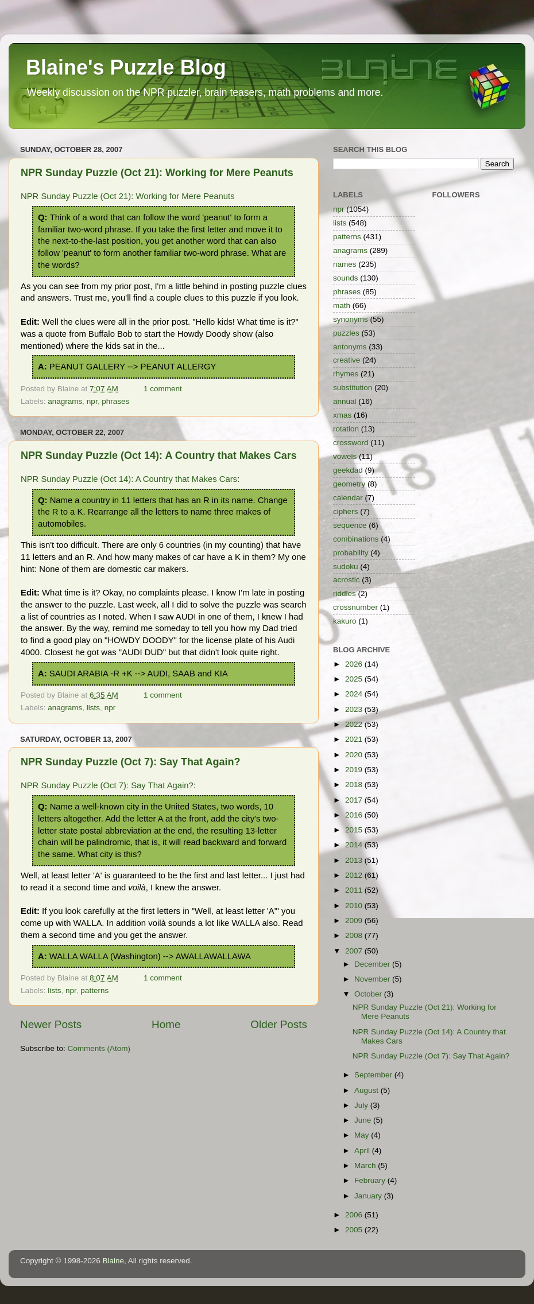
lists (93, 707)
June (363, 1120)
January (369, 1196)
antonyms (350, 346)
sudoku (345, 566)
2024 (355, 694)
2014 (355, 844)
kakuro (345, 621)
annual (345, 401)
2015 (355, 830)
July (362, 1105)
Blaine (114, 1260)
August (367, 1090)
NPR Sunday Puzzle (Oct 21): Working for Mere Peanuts (157, 172)
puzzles (346, 333)
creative (346, 360)
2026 (355, 664)
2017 (355, 800)
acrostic (346, 579)
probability (351, 552)
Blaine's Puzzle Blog (126, 67)
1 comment (163, 388)
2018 (355, 784)
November (373, 979)
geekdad (348, 470)
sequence (350, 525)
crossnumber (355, 607)
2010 (355, 905)
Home (166, 1024)
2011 (355, 890)
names (345, 264)
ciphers (345, 511)
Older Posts (278, 1024)
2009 (355, 920)
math (341, 305)
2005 (355, 1229)
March (366, 1165)
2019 (355, 769)
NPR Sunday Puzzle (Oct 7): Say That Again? (130, 762)
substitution (352, 387)
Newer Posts (51, 1024)
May (362, 1135)
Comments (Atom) (99, 1048)
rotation (346, 429)
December (373, 964)
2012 (355, 875)
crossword (351, 442)
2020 (355, 754)
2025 (355, 679)
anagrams (65, 401)
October (369, 994)
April (363, 1150)
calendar (348, 497)
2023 (355, 709)
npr (92, 401)
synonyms (350, 319)
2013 (355, 860)
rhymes (345, 373)
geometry (349, 484)
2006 (355, 1214)
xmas (342, 415)
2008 (355, 935)
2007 (355, 951)
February (371, 1180)
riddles (344, 593)
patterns (94, 990)
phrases (115, 401)
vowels (345, 456)
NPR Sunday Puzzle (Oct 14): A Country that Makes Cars (159, 455)
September (374, 1075)
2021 (355, 739)
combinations (356, 539)
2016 (355, 815)
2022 (355, 724)
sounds (345, 278)
